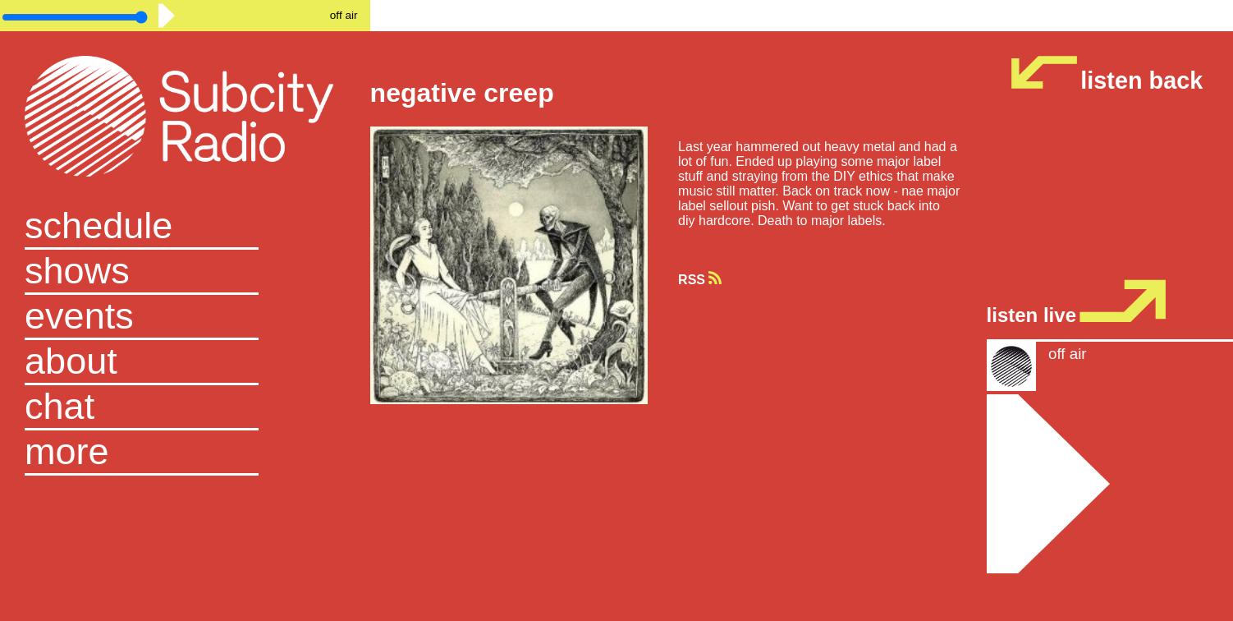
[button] (185, 453)
